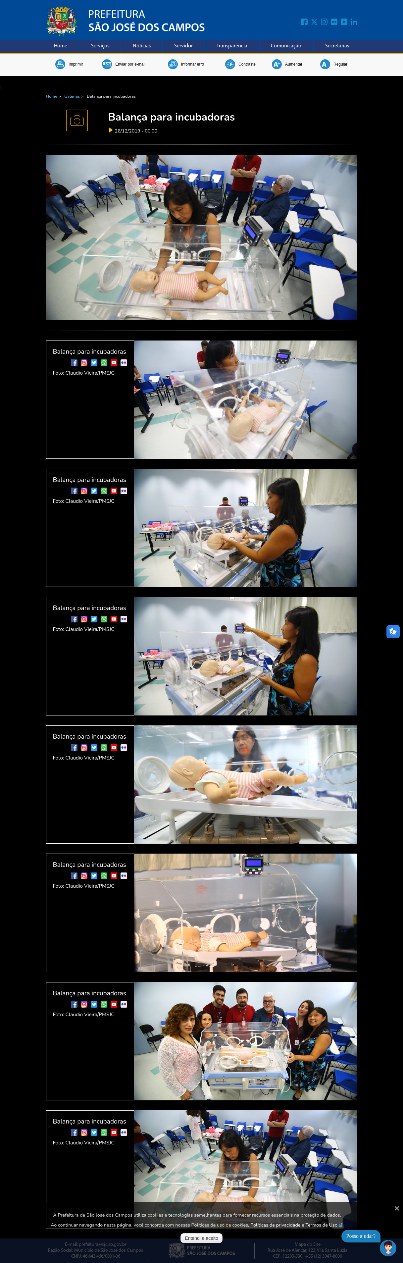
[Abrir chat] (388, 1248)
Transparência (232, 46)
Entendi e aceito (201, 1238)
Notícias (142, 46)
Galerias (72, 96)
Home (60, 46)
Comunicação (286, 46)
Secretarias (337, 46)
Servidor (183, 46)
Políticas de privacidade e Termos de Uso (293, 1225)
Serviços (100, 46)
